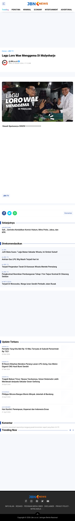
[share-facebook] (4, 213)
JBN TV (6, 196)
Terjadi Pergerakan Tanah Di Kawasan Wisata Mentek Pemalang (29, 267)
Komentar (68, 213)
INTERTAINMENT (51, 10)
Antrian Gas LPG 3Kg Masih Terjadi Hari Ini (20, 259)
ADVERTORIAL (66, 10)
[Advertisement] (37, 30)
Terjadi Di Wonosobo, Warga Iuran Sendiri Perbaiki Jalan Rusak (29, 284)
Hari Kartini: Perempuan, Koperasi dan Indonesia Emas (25, 409)
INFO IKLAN (9, 506)
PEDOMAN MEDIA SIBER (33, 506)
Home (4, 51)
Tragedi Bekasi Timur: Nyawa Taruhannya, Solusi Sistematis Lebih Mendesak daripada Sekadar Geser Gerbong (30, 380)
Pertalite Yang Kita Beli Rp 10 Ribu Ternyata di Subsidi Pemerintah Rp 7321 (30, 350)
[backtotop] (37, 514)
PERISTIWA (16, 10)
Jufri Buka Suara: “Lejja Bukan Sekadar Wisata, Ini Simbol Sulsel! (29, 252)
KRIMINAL (27, 10)
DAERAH (6, 392)
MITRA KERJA (36, 509)
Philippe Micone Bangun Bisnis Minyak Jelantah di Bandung (27, 394)
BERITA (6, 346)
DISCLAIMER (49, 506)
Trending (5, 10)
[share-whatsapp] (15, 213)
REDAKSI (19, 506)
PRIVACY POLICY (62, 506)
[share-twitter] (9, 213)
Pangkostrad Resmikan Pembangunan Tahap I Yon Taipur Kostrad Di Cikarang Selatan (35, 275)
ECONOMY (38, 10)
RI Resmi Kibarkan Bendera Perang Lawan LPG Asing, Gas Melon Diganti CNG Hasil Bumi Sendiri (30, 365)
